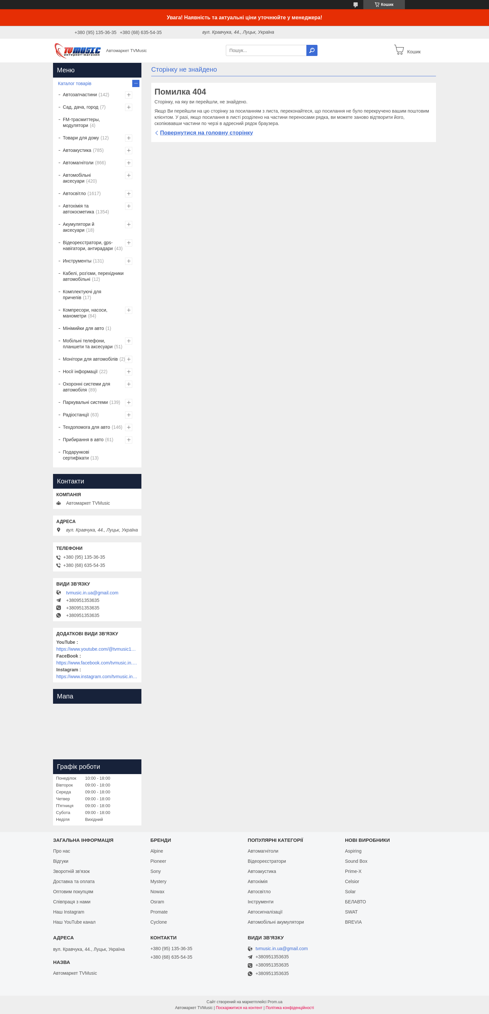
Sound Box (356, 861)
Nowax (157, 891)
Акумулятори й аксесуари (78, 227)
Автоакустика (77, 150)
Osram (157, 901)
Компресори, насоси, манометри (85, 312)
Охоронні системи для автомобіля (86, 386)
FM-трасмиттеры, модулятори (81, 122)
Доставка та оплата (74, 881)
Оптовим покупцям (73, 891)
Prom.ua (275, 1002)
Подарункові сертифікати (76, 455)
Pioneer (158, 861)
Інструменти (261, 901)
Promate (159, 911)
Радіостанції (76, 414)
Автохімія (258, 881)
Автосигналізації (265, 911)
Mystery (158, 881)
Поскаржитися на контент (239, 1007)
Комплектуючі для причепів (82, 294)
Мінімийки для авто (83, 328)
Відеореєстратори (267, 861)
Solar (350, 891)
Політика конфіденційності (290, 1007)
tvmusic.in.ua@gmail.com (92, 592)
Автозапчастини (80, 94)
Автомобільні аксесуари (77, 178)
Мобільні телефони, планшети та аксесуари (88, 343)
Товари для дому (81, 137)
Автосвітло (74, 193)
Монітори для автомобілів (90, 359)
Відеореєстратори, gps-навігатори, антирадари (88, 245)
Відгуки (60, 861)
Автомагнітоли (78, 162)
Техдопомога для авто (86, 427)
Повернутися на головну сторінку (206, 133)
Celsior (352, 881)
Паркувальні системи (85, 402)
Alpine (156, 851)
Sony (155, 871)
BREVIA (353, 922)
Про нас (61, 851)
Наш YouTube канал (74, 922)
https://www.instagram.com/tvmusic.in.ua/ (97, 676)
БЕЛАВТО (355, 901)
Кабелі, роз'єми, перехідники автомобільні (93, 276)
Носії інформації (80, 371)
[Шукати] (311, 50)
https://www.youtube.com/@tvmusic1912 (97, 649)
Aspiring (353, 851)
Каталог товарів (74, 83)
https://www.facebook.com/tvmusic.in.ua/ (97, 662)
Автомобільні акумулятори (276, 922)
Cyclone (158, 922)
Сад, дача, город (81, 107)
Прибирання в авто (83, 439)
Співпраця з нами (71, 901)
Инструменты (77, 260)
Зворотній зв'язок (71, 871)
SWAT (351, 911)
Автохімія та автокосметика (78, 208)
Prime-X (353, 871)
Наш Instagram (68, 911)
